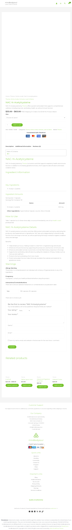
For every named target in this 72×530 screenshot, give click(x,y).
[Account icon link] (56, 3)
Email (10, 332)
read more (53, 506)
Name (10, 324)
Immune (22, 98)
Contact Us (36, 461)
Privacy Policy (36, 482)
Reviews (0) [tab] (37, 145)
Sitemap (36, 486)
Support (36, 467)
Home (7, 95)
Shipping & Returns (36, 484)
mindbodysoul (11, 3)
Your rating (12, 309)
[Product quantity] (8, 124)
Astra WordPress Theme (56, 526)
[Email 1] (40, 509)
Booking (36, 457)
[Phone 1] (42, 509)
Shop (36, 465)
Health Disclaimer (36, 478)
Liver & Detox (29, 98)
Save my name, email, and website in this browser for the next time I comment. (34, 339)
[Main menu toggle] (60, 3)
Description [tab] (10, 145)
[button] (65, 3)
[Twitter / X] (37, 509)
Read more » (65, 524)
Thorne (13, 95)
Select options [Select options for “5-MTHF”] (12, 384)
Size (7, 113)
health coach (57, 219)
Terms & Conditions (36, 488)
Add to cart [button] (27, 384)
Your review (13, 313)
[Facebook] (29, 509)
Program (36, 463)
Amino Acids (19, 95)
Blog (36, 476)
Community (36, 459)
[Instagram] (32, 509)
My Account (36, 480)
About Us (36, 455)
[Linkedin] (34, 509)
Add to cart (17, 124)
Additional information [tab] (23, 145)
